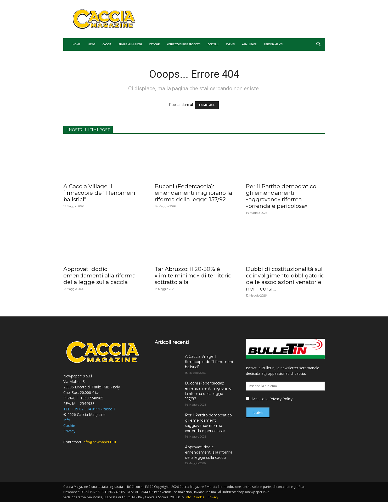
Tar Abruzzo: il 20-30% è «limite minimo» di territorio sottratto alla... (193, 275)
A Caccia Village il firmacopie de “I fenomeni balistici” (99, 193)
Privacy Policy (281, 398)
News (91, 44)
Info (66, 419)
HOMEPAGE (207, 105)
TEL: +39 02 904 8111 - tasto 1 (89, 408)
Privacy (69, 430)
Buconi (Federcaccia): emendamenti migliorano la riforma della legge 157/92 (193, 193)
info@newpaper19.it (99, 441)
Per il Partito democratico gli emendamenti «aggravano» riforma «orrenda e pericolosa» (281, 196)
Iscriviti (258, 413)
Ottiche (154, 44)
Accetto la (257, 398)
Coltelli (213, 44)
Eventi (230, 44)
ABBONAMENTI (273, 44)
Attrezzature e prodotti (183, 44)
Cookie (69, 425)
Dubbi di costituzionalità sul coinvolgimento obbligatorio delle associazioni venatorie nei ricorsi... (285, 279)
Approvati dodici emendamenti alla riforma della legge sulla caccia (99, 275)
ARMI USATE (249, 44)
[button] (318, 44)
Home (76, 44)
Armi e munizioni (130, 44)
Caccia (107, 44)
